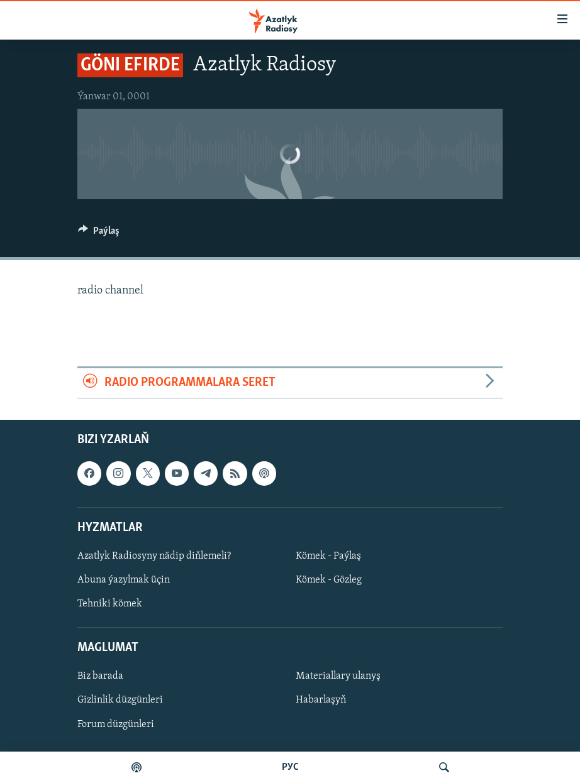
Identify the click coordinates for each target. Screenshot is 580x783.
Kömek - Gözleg (329, 580)
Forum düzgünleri (115, 724)
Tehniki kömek (109, 604)
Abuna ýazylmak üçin (123, 580)
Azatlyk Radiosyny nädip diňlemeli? (154, 556)
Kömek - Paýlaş (328, 556)
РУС (290, 767)
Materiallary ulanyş (338, 676)
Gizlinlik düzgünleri (120, 700)
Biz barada (100, 676)
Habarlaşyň (321, 700)
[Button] (99, 234)
